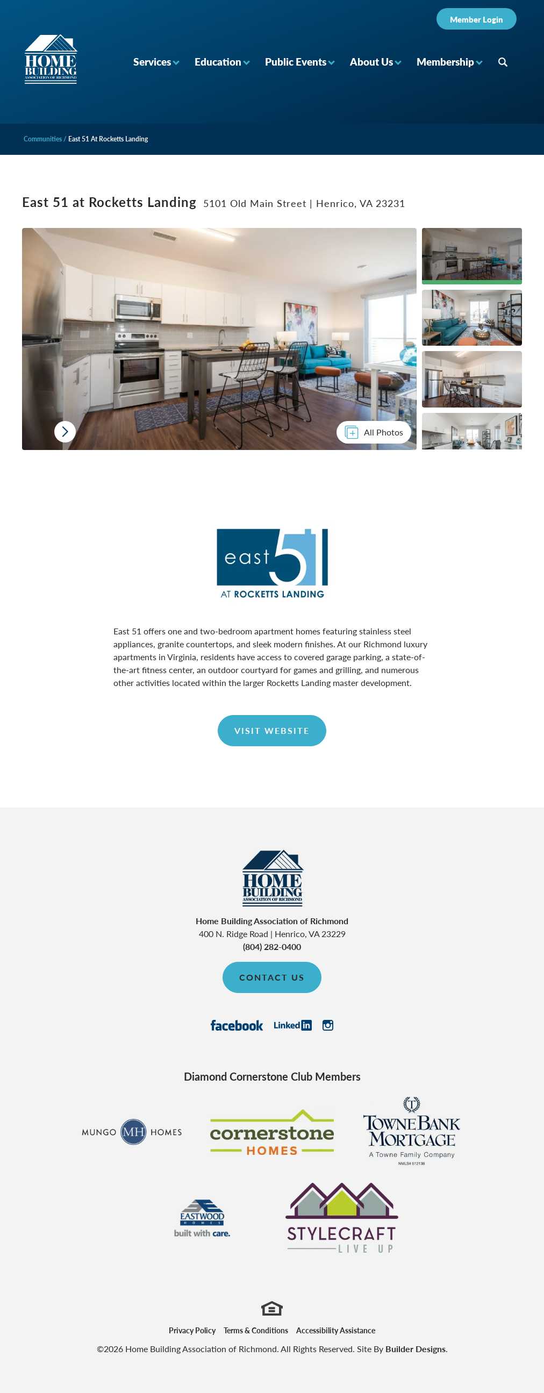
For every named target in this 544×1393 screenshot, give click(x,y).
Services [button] (152, 61)
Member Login (476, 19)
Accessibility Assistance (335, 1330)
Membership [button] (445, 61)
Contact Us (272, 977)
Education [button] (218, 61)
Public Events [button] (295, 61)
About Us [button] (371, 61)
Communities (43, 139)
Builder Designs (415, 1348)
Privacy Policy (192, 1330)
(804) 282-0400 (272, 946)
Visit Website (272, 730)
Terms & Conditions (256, 1330)
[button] (156, 62)
